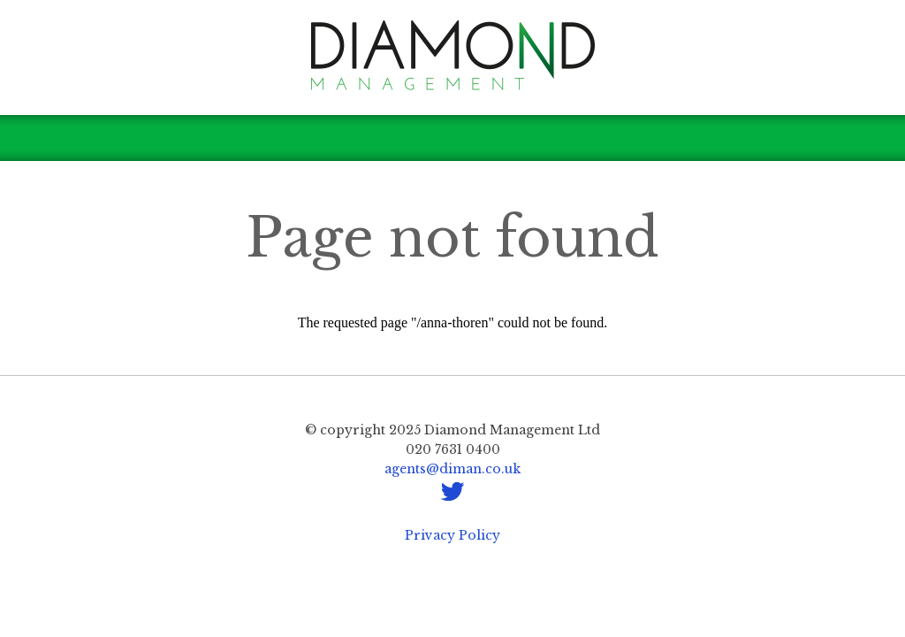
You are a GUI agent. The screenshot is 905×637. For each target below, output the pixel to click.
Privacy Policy (452, 535)
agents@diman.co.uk (452, 469)
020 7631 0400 (453, 449)
